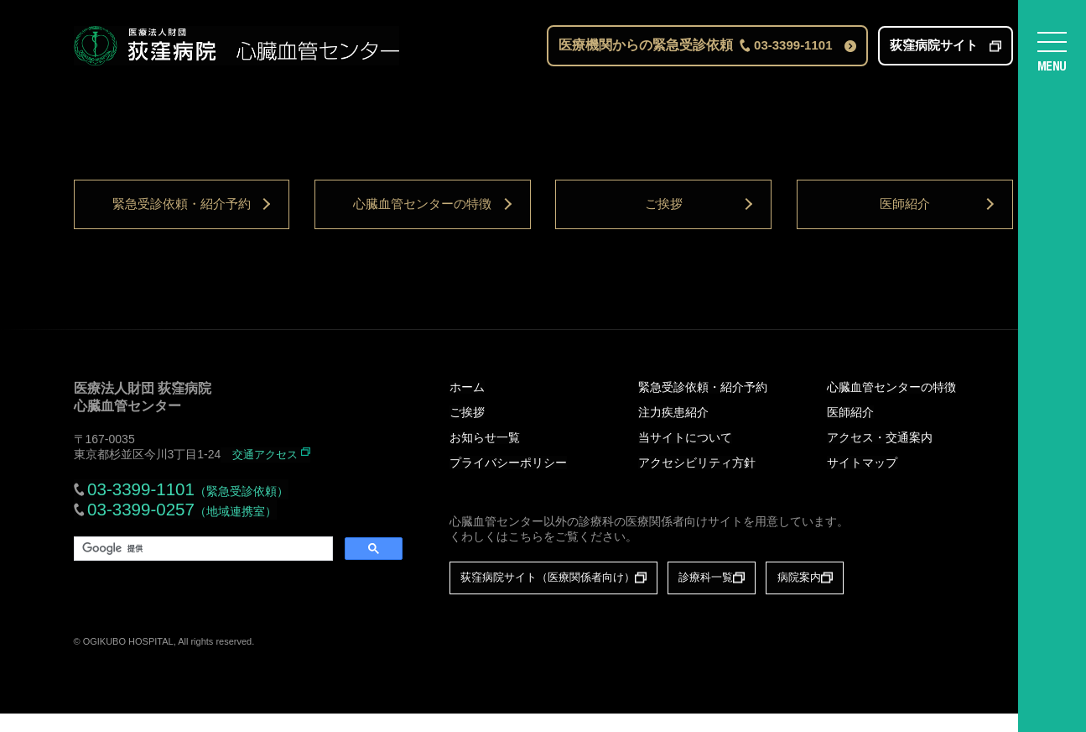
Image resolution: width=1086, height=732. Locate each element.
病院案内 (837, 595)
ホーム (467, 404)
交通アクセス (268, 471)
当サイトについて (685, 455)
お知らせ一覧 (484, 455)
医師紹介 (905, 216)
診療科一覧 (732, 595)
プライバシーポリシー (508, 480)
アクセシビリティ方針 (697, 480)
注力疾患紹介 (673, 430)
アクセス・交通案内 (880, 455)
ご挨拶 (663, 216)
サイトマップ (862, 480)
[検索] (201, 570)
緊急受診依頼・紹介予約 (181, 216)
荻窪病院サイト (934, 49)
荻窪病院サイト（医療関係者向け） (556, 595)
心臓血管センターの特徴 (422, 216)
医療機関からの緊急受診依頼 (695, 49)
